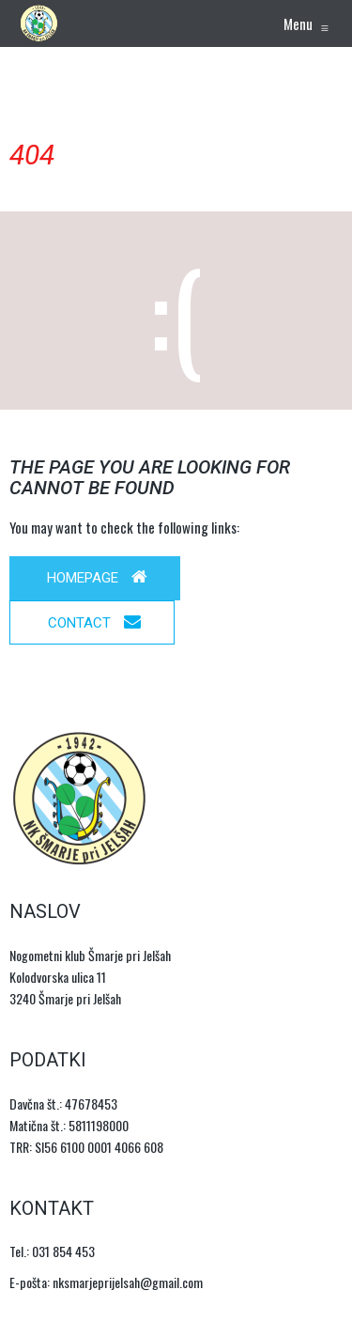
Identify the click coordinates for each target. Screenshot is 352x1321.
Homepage (97, 577)
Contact (94, 622)
